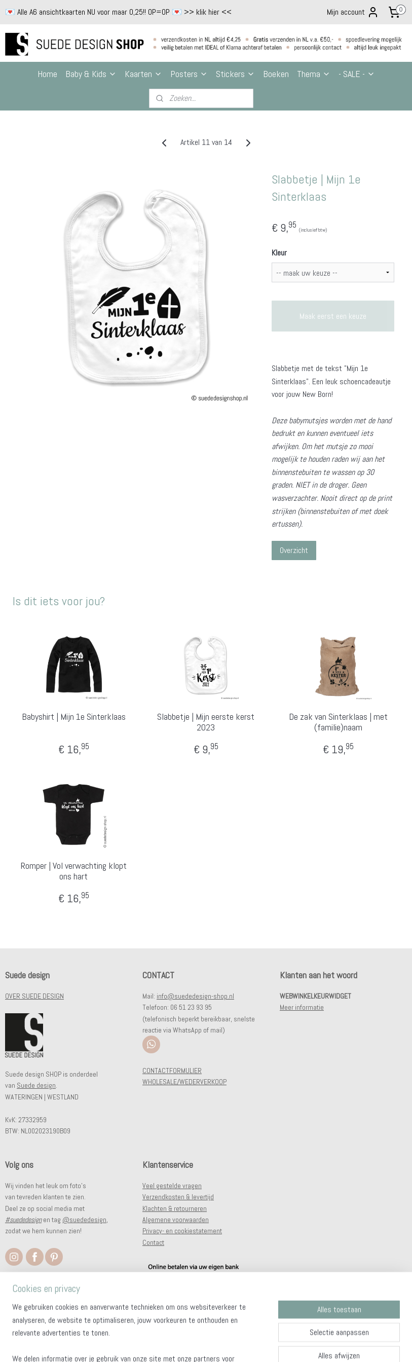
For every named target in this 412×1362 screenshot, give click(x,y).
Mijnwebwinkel (308, 1343)
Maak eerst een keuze (332, 316)
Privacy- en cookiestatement (182, 1230)
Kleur (279, 252)
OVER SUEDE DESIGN (34, 996)
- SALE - (357, 74)
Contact (153, 1242)
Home (47, 74)
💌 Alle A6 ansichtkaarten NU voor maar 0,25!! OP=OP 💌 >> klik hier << (118, 12)
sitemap (183, 1343)
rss (201, 1343)
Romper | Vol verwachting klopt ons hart (74, 871)
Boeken (276, 74)
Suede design (36, 1085)
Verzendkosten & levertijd (178, 1196)
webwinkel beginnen (233, 1343)
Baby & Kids (91, 74)
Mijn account (353, 12)
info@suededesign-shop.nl (195, 996)
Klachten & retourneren (174, 1208)
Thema (313, 74)
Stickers (235, 74)
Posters (189, 74)
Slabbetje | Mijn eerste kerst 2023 (205, 722)
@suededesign (84, 1219)
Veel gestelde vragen (172, 1185)
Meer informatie (302, 1007)
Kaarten (143, 74)
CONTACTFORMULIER (172, 1070)
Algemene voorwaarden (175, 1219)
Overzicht (294, 550)
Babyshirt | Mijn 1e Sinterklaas (74, 716)
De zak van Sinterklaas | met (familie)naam (338, 722)
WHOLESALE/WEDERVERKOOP (184, 1081)
